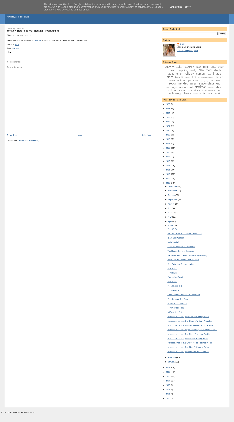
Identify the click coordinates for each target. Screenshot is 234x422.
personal (193, 80)
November (172, 191)
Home (79, 135)
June (170, 212)
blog (13, 48)
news (171, 80)
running (211, 88)
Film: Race (172, 273)
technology (175, 93)
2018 (168, 139)
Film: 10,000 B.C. (174, 286)
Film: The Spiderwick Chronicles (181, 247)
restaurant (186, 87)
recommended (178, 83)
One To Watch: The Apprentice (180, 264)
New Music (172, 268)
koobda (187, 77)
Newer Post (12, 135)
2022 (168, 122)
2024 (168, 113)
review (200, 87)
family (193, 70)
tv (204, 93)
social (181, 90)
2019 (168, 135)
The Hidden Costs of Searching (180, 251)
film (201, 70)
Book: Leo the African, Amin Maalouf (183, 260)
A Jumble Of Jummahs (177, 303)
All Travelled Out (174, 312)
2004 (168, 381)
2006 (168, 372)
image (217, 73)
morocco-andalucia (205, 77)
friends (217, 70)
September (173, 199)
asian (179, 66)
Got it (188, 7)
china (213, 67)
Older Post (146, 135)
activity (169, 66)
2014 (168, 157)
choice (221, 67)
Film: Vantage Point (175, 308)
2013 (168, 161)
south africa (193, 90)
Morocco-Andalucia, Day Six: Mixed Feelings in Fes (189, 343)
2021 (168, 126)
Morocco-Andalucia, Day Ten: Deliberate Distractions (190, 325)
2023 (168, 117)
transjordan (197, 94)
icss (209, 74)
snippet (172, 90)
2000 (168, 398)
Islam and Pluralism (175, 238)
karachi (179, 77)
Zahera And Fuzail (175, 277)
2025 (168, 109)
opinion (181, 80)
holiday (189, 73)
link (194, 77)
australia (189, 67)
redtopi (193, 84)
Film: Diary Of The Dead (177, 299)
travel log (37, 40)
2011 (168, 170)
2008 (168, 183)
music (219, 77)
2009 (168, 179)
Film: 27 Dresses (174, 229)
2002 (168, 389)
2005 (168, 376)
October (171, 195)
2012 (168, 165)
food (209, 70)
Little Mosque (173, 290)
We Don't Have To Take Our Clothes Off (184, 233)
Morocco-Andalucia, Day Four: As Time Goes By (188, 352)
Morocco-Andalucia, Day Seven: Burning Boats (187, 338)
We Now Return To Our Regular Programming (33, 30)
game (171, 73)
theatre (187, 93)
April (170, 221)
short (17, 48)
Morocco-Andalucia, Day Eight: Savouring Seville (188, 334)
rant (218, 80)
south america (208, 90)
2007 (168, 368)
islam (169, 77)
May (170, 217)
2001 (168, 394)
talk (218, 90)
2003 (168, 385)
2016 (168, 148)
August (171, 204)
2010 (168, 174)
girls (179, 73)
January (171, 362)
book (206, 66)
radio (212, 80)
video (210, 93)
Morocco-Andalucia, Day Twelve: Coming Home (188, 317)
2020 (168, 130)
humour (201, 73)
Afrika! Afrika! (173, 242)
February (172, 357)
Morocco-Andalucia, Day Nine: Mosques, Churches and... (192, 330)
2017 (168, 144)
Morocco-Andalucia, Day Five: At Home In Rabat (188, 347)
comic (171, 70)
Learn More (176, 7)
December (172, 186)
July (170, 208)
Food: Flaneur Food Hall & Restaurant (183, 295)
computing (182, 70)
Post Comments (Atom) (29, 140)
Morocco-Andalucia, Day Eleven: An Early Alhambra (189, 321)
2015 (168, 152)
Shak (182, 44)
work (217, 93)
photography (204, 80)
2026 (168, 104)
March (171, 226)
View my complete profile (187, 50)
